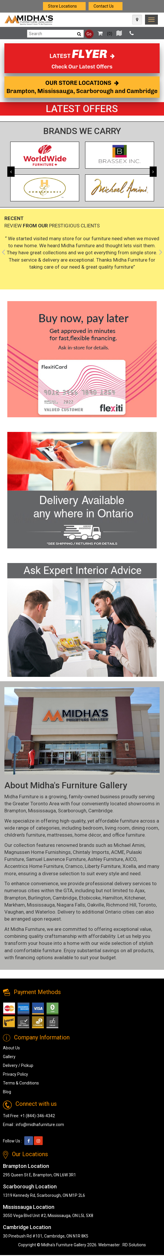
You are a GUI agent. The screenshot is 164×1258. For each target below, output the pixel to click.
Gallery (9, 1056)
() (103, 33)
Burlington (39, 898)
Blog (7, 1091)
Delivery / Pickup (18, 1065)
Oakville (95, 905)
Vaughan (14, 912)
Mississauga (42, 811)
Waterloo (45, 912)
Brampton (15, 811)
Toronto (147, 905)
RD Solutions (134, 1244)
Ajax (139, 890)
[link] (151, 20)
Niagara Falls (71, 905)
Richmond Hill (121, 905)
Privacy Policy (15, 1074)
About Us (11, 1048)
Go (89, 34)
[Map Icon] (137, 20)
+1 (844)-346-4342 (37, 1115)
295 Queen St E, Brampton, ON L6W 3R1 (39, 1175)
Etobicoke (90, 898)
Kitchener (135, 898)
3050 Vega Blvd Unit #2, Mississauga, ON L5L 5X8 (48, 1215)
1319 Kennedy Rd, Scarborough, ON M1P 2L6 (44, 1195)
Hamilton (112, 898)
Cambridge (100, 811)
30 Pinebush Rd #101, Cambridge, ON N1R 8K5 (45, 1236)
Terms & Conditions (21, 1083)
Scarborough (72, 811)
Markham (14, 905)
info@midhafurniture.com (40, 1124)
